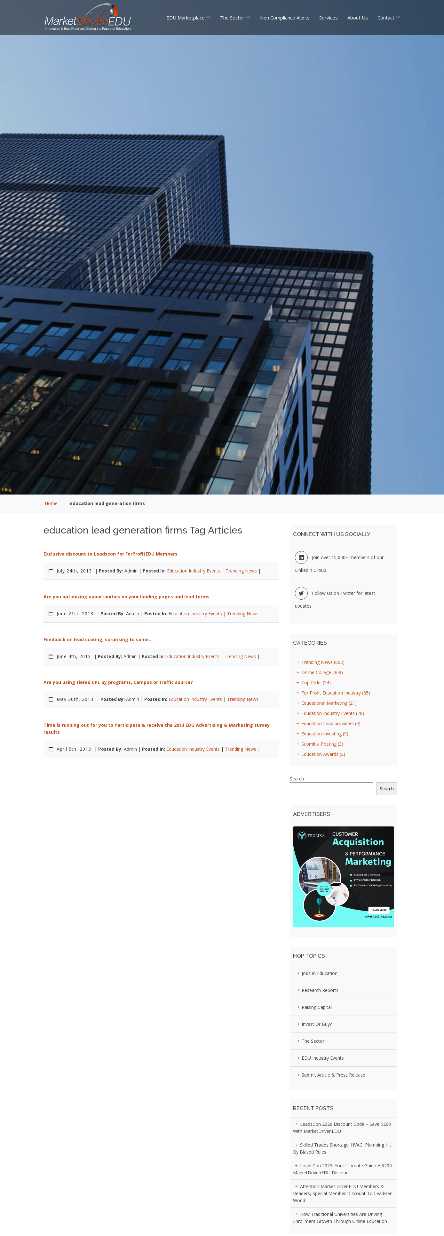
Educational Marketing (325, 703)
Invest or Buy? (313, 1024)
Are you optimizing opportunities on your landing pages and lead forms (127, 597)
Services (328, 17)
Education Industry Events (193, 571)
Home (51, 503)
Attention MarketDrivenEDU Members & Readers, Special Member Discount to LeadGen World (342, 1193)
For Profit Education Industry (332, 693)
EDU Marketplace (185, 17)
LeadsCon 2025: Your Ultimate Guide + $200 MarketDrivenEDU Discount (342, 1169)
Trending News (241, 571)
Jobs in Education (316, 973)
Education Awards (319, 754)
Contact (385, 17)
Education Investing (321, 734)
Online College (318, 672)
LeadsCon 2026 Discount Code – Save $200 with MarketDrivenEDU (342, 1127)
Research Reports (316, 990)
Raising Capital (313, 1007)
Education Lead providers (327, 723)
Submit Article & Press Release (330, 1075)
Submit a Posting (318, 744)
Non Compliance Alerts (285, 17)
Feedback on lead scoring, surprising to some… (98, 639)
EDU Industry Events (319, 1058)
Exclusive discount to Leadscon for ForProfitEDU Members (111, 554)
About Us (357, 17)
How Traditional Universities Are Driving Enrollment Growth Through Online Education (340, 1217)
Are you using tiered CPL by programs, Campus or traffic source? (118, 682)
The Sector (232, 17)
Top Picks (312, 682)
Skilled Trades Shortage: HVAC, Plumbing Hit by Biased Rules (342, 1148)
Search (297, 779)
